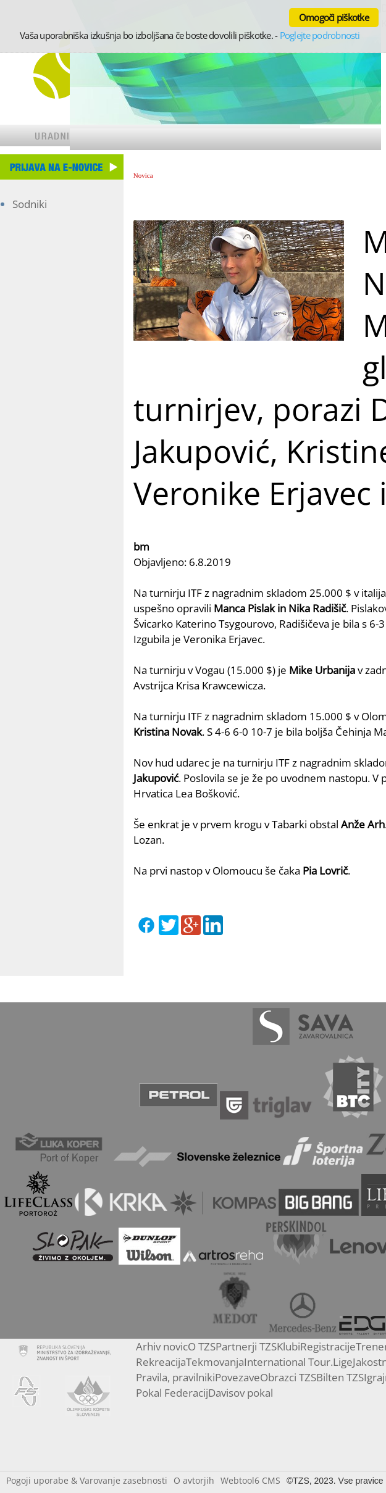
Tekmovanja (215, 1362)
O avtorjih (194, 1480)
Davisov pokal (240, 1393)
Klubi (288, 1346)
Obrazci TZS (288, 1377)
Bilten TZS (340, 1377)
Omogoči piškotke (334, 17)
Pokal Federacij (172, 1393)
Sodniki (29, 204)
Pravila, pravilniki (175, 1377)
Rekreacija (161, 1362)
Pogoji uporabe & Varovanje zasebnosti (86, 1480)
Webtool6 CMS (250, 1480)
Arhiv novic (162, 1346)
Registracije (328, 1346)
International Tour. (288, 1362)
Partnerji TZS (246, 1346)
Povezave (237, 1377)
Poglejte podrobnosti (319, 35)
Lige (343, 1362)
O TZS (202, 1346)
